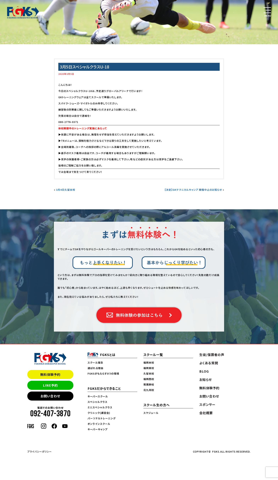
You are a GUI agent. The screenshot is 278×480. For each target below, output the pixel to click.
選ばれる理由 (95, 368)
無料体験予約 (50, 374)
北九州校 (148, 390)
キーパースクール (98, 396)
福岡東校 (148, 368)
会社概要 (206, 412)
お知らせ (205, 379)
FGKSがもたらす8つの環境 (103, 373)
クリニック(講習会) (99, 413)
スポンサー (207, 404)
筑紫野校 (148, 384)
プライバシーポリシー (39, 451)
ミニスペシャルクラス (100, 407)
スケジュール (151, 413)
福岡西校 (148, 379)
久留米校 (148, 373)
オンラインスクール (99, 424)
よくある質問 (208, 363)
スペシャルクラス (97, 402)
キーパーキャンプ (97, 429)
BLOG (204, 371)
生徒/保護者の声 (211, 354)
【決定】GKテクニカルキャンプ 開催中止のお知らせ (193, 189)
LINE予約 (50, 385)
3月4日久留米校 (65, 189)
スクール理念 (95, 362)
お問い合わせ (50, 396)
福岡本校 (148, 362)
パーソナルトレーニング (102, 418)
